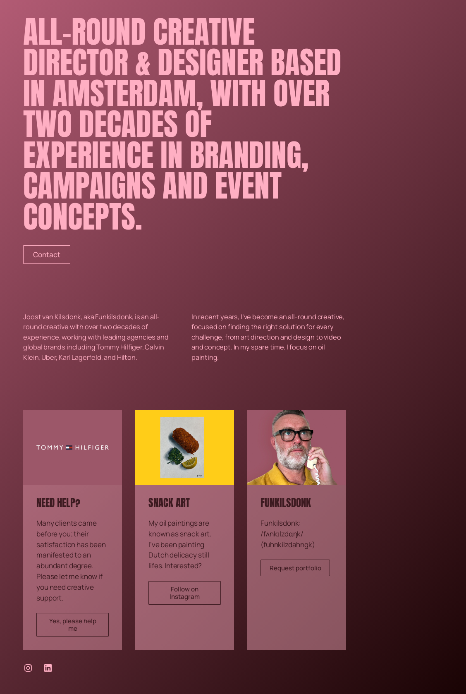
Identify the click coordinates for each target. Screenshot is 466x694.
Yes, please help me (72, 624)
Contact (46, 254)
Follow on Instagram (185, 593)
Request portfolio (295, 568)
